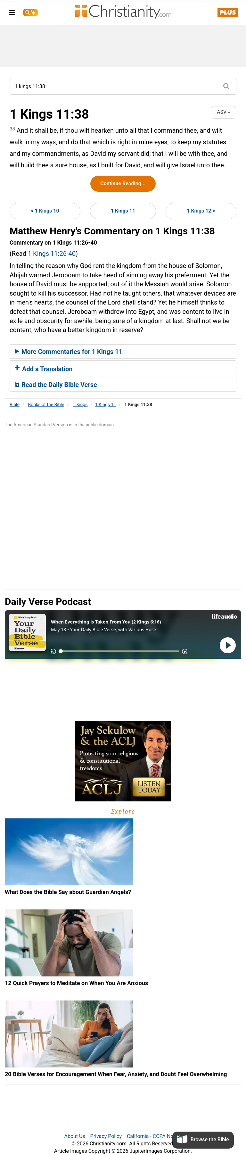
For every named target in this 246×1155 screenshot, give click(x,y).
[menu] (12, 13)
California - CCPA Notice (154, 1136)
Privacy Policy (106, 1136)
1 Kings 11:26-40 (52, 253)
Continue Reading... (122, 183)
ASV (223, 112)
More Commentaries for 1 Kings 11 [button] (68, 352)
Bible (15, 404)
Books (46, 404)
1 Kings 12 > (201, 211)
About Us (74, 1136)
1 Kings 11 (123, 211)
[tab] (123, 352)
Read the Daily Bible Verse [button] (56, 385)
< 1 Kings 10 (45, 211)
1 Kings (80, 404)
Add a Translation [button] (44, 369)
